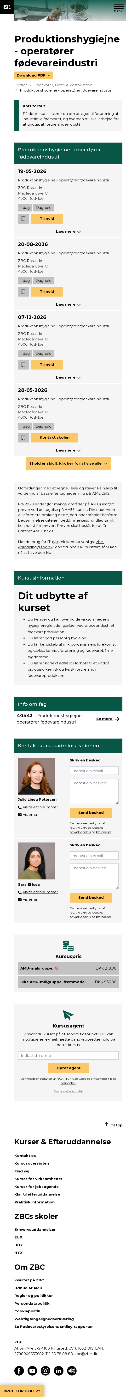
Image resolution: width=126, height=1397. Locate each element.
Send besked (91, 812)
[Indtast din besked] (94, 791)
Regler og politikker (33, 1295)
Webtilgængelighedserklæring (44, 1319)
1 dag (25, 207)
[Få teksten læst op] (72, 1374)
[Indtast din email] (94, 770)
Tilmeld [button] (47, 218)
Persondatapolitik (32, 1303)
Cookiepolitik (27, 1311)
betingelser (103, 832)
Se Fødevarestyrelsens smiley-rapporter (53, 1326)
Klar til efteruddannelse (37, 1194)
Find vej (21, 1171)
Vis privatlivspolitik (68, 1091)
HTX (18, 1252)
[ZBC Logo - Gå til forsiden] (7, 7)
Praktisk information (34, 1202)
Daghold (44, 207)
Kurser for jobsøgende (36, 1186)
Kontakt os (25, 1155)
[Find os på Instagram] (45, 1374)
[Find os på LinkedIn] (58, 1374)
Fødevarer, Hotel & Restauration (63, 85)
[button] (23, 219)
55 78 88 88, (62, 1353)
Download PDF (31, 75)
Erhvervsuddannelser (35, 1229)
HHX (18, 1245)
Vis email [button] (31, 814)
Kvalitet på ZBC (29, 1280)
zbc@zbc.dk (85, 1353)
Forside (21, 85)
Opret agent (68, 1068)
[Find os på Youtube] (32, 1374)
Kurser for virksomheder (38, 1178)
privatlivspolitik (80, 832)
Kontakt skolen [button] (54, 437)
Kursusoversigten (31, 1163)
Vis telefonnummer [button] (40, 807)
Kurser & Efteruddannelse (62, 1141)
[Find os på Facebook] (19, 1374)
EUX (18, 1237)
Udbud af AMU (28, 1288)
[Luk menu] (119, 7)
